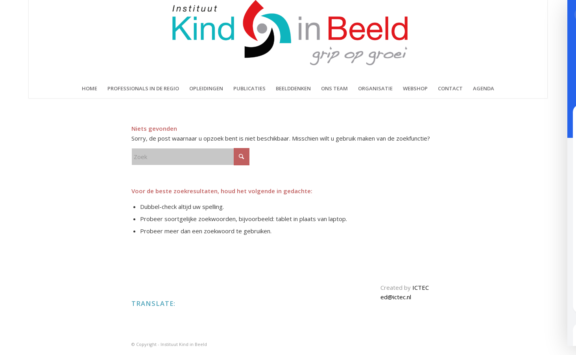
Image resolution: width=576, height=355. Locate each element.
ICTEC (420, 287)
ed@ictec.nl (395, 297)
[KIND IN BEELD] (288, 39)
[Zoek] (190, 156)
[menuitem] (89, 88)
